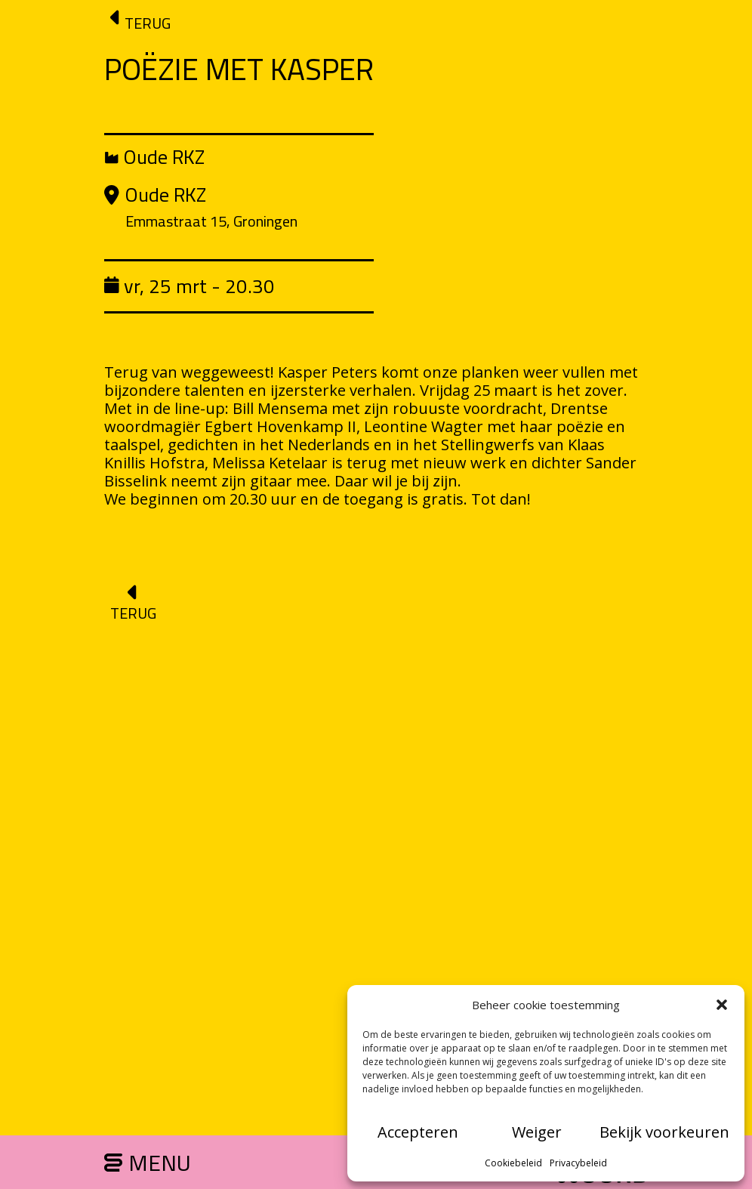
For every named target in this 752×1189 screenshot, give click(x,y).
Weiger (537, 1132)
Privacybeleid (578, 1163)
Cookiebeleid (513, 1163)
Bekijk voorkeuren (664, 1132)
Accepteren (418, 1132)
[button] (721, 1004)
